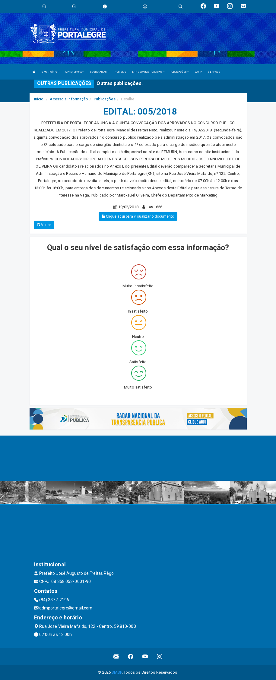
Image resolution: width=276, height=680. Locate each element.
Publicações (105, 99)
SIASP (117, 672)
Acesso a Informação (69, 99)
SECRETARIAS (99, 72)
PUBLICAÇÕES (179, 72)
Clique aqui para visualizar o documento (138, 216)
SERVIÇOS (214, 72)
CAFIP (198, 72)
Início (39, 99)
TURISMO (120, 72)
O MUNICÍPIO (50, 72)
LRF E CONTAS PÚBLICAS (148, 72)
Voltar (44, 225)
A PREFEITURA (74, 72)
